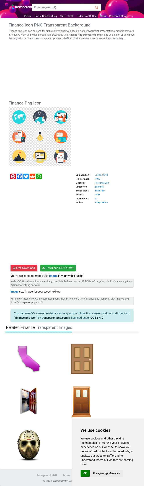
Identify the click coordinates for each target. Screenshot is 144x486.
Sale (62, 16)
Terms (66, 475)
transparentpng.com (55, 317)
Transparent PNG (47, 475)
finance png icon (25, 317)
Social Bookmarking (46, 16)
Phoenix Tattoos (118, 16)
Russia (28, 16)
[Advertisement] (72, 71)
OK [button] (85, 473)
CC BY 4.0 (96, 317)
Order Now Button (87, 16)
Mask (103, 16)
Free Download (24, 268)
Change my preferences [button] (106, 473)
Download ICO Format (57, 268)
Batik (71, 16)
